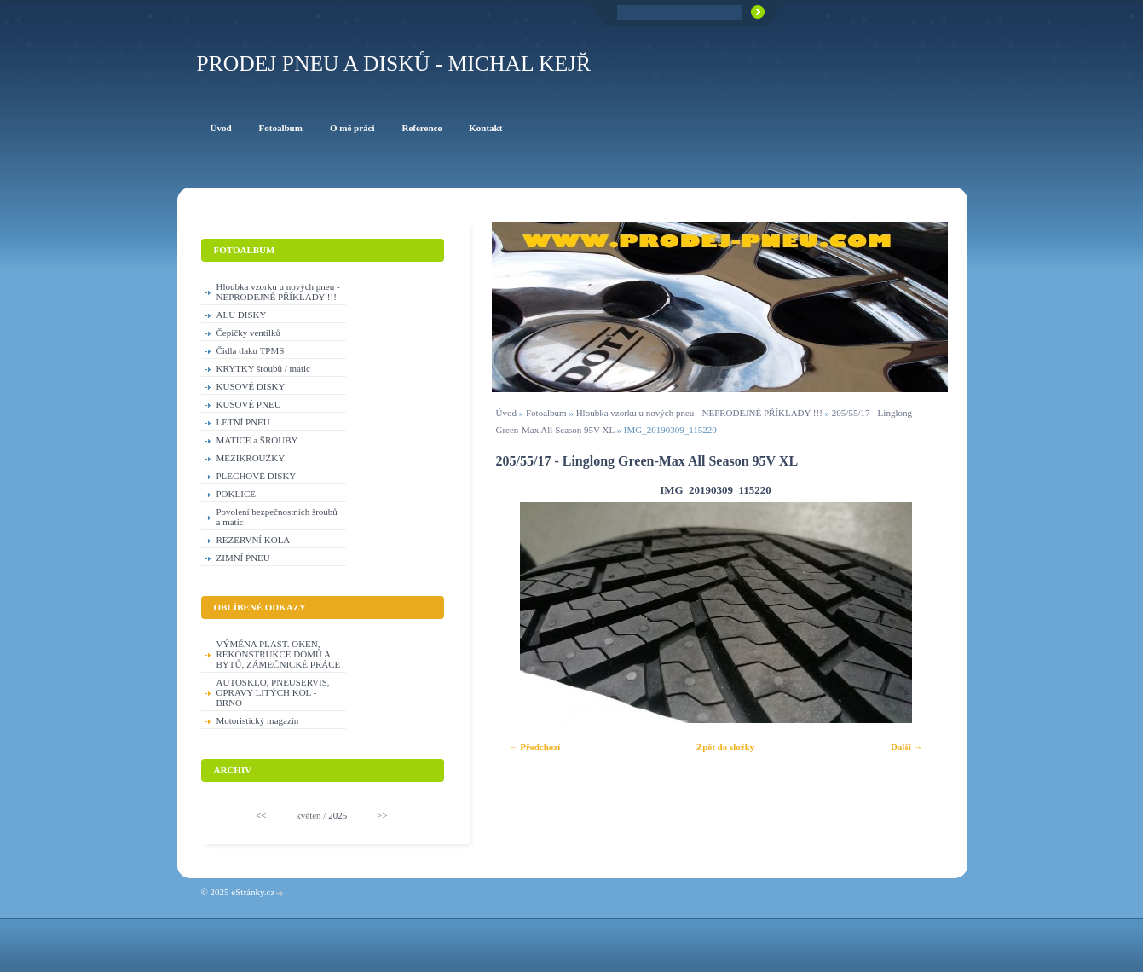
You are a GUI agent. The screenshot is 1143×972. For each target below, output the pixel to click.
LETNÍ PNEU (243, 422)
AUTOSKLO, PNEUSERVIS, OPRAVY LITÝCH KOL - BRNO (273, 692)
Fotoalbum (546, 413)
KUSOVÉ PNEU (248, 404)
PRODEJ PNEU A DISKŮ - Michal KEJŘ (394, 63)
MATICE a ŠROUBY (257, 440)
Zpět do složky (725, 747)
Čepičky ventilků (248, 332)
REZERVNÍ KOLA (253, 540)
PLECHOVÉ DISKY (256, 476)
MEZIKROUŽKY (251, 458)
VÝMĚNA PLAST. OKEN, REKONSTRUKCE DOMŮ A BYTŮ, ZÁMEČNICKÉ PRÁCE (278, 654)
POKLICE (236, 494)
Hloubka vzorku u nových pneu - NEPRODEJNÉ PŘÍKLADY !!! (699, 413)
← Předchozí (535, 747)
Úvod (506, 413)
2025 (337, 815)
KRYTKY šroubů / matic (263, 368)
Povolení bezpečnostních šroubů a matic (277, 516)
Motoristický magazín (257, 720)
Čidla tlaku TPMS (250, 350)
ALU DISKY (241, 315)
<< (261, 815)
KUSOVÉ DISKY (251, 386)
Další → (907, 747)
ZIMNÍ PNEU (243, 558)
